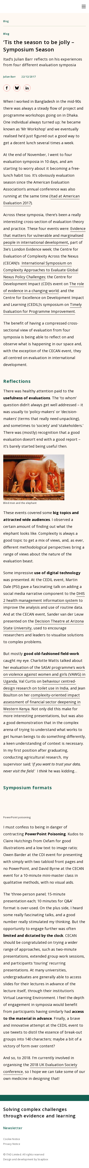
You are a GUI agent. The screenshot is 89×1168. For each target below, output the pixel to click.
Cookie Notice (11, 1139)
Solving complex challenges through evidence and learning (39, 1112)
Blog (6, 21)
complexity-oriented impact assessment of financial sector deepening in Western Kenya (41, 702)
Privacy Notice (11, 1144)
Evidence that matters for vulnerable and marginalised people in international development (44, 235)
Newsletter (12, 1128)
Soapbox (42, 1159)
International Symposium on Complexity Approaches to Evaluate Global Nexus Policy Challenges (40, 270)
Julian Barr (9, 77)
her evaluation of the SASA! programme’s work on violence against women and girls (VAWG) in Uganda (44, 674)
